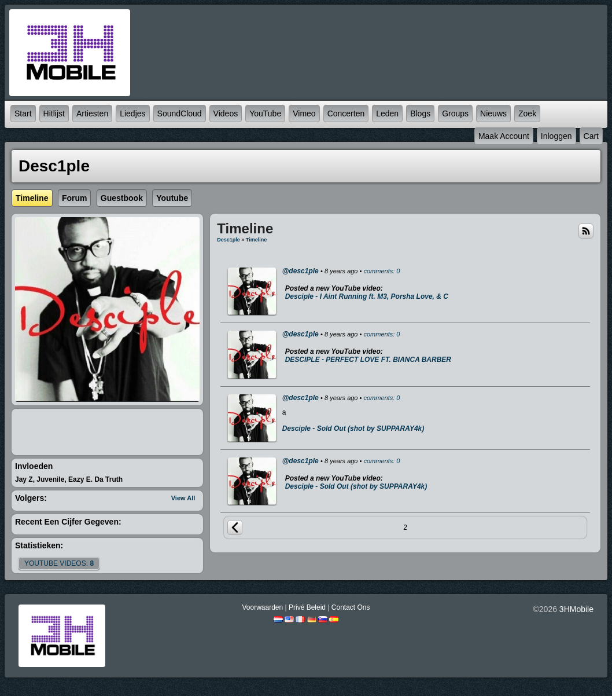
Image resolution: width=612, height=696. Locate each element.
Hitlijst (54, 113)
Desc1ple (228, 240)
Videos (225, 113)
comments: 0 (381, 271)
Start (23, 113)
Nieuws (493, 113)
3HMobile (576, 609)
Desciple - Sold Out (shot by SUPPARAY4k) (353, 428)
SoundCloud (179, 113)
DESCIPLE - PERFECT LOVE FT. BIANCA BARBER (368, 360)
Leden (387, 113)
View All (183, 497)
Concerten (346, 113)
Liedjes (132, 113)
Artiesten (92, 113)
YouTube (265, 113)
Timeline (256, 240)
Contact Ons (350, 607)
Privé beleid (307, 607)
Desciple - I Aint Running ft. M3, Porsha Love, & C (366, 296)
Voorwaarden (262, 607)
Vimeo (304, 113)
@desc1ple (300, 271)
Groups (455, 113)
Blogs (420, 113)
